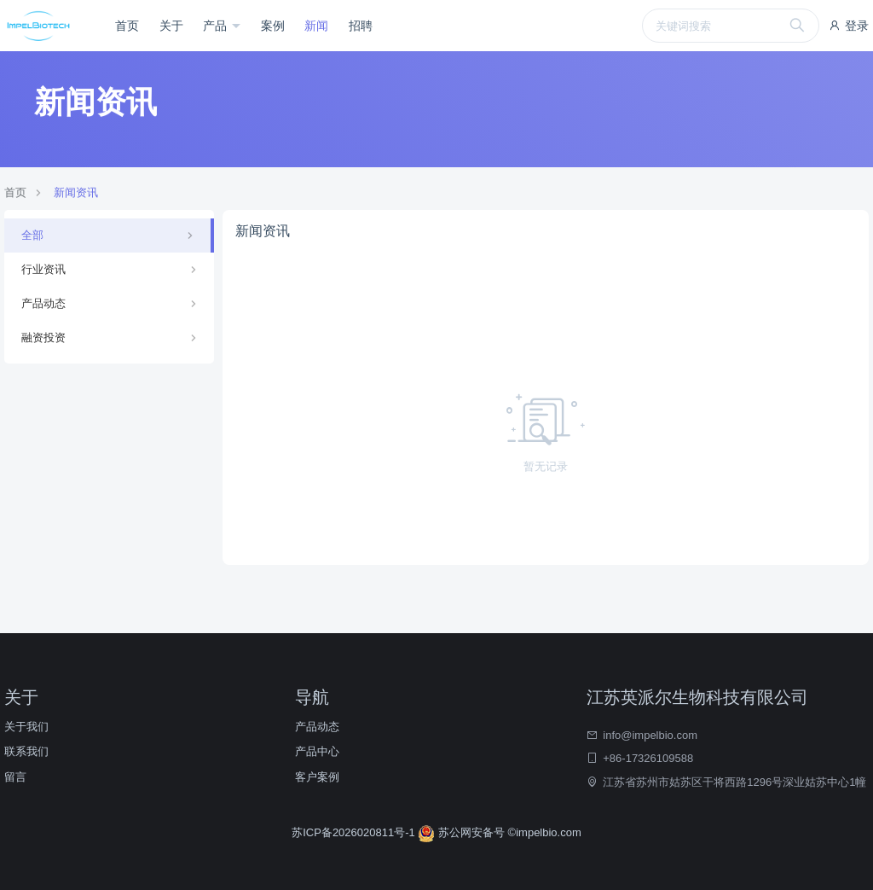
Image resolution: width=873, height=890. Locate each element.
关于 (171, 25)
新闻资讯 (76, 192)
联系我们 (26, 751)
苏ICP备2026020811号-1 (355, 832)
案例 (273, 25)
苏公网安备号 (462, 832)
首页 (127, 25)
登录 (848, 26)
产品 (216, 25)
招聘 (361, 25)
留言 (15, 777)
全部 (32, 235)
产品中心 (317, 751)
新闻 (316, 25)
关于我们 (26, 726)
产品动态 (43, 303)
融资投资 (43, 337)
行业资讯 (43, 269)
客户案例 (317, 777)
